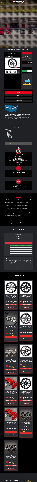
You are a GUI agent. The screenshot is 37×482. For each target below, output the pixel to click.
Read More (18, 175)
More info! (30, 62)
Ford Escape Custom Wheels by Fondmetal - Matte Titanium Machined (26, 360)
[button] (19, 63)
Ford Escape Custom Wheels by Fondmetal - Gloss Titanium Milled (25, 328)
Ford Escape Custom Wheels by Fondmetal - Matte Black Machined (11, 296)
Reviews (18, 95)
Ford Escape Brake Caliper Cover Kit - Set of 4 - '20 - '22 (11, 392)
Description (18, 92)
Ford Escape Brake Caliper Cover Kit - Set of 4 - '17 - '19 (11, 424)
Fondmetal (30, 67)
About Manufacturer (18, 100)
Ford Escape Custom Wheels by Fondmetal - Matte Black (25, 296)
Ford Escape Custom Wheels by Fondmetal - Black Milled (25, 392)
